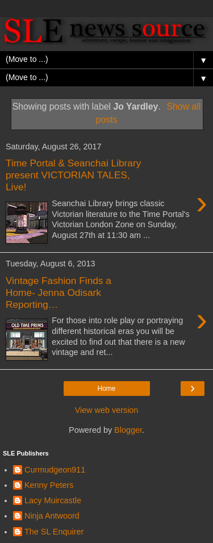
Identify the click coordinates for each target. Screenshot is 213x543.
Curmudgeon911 (54, 469)
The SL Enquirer (53, 531)
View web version (107, 410)
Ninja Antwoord (52, 515)
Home (106, 388)
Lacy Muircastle (52, 500)
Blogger (128, 430)
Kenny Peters (48, 485)
